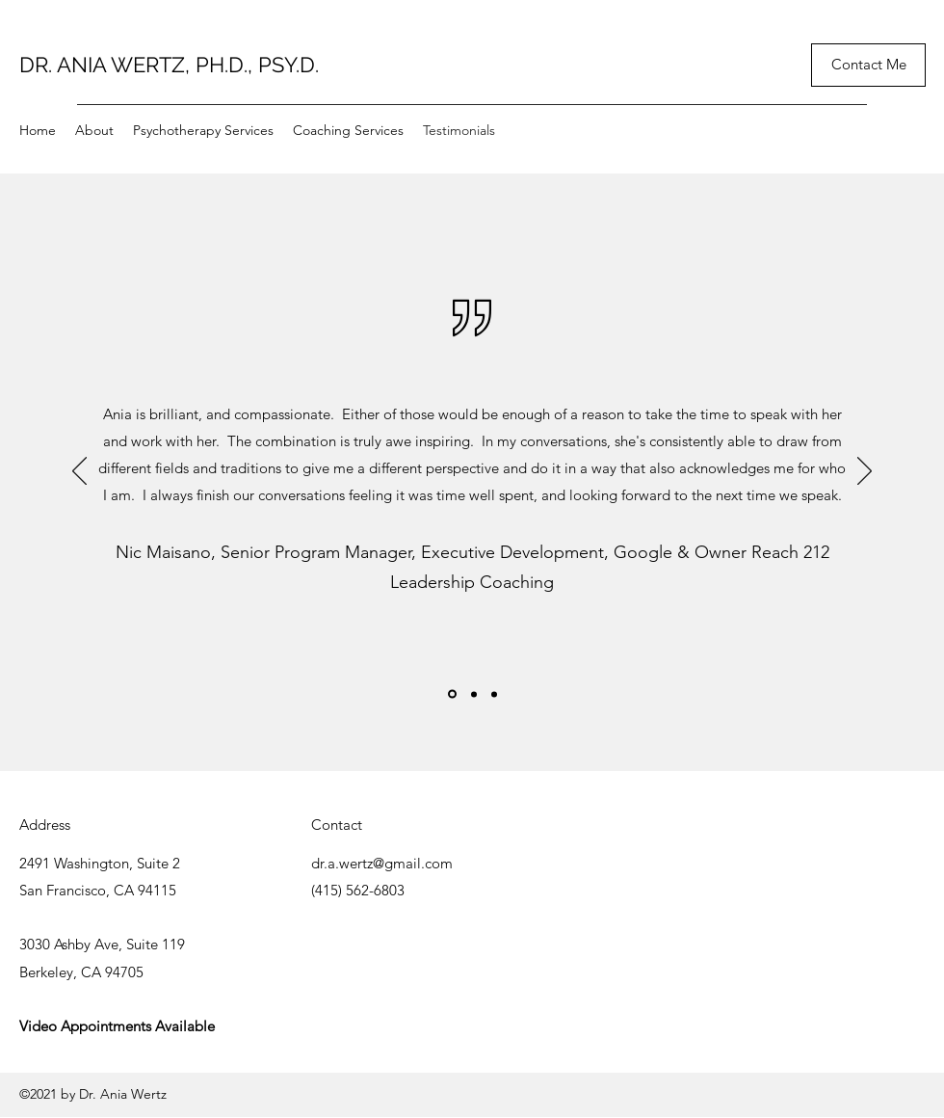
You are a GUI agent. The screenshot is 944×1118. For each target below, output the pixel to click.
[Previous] (79, 472)
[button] (203, 130)
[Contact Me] (868, 65)
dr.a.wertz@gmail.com (382, 863)
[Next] (864, 472)
